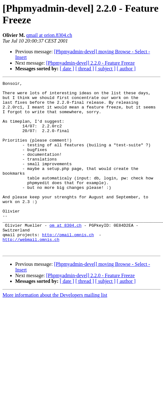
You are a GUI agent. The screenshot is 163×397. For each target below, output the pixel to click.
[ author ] (126, 68)
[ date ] (67, 68)
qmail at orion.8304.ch (49, 35)
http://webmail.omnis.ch (31, 271)
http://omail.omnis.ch (68, 266)
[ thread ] (84, 68)
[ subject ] (105, 68)
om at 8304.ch (65, 254)
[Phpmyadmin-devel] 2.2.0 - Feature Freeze (90, 63)
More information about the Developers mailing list (55, 329)
